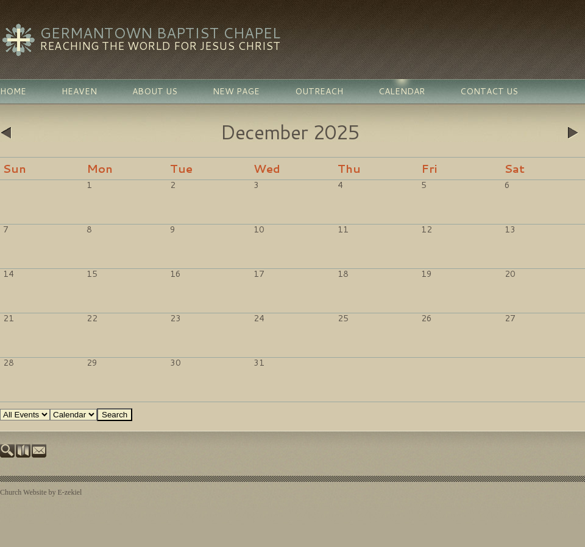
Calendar (401, 91)
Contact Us (489, 91)
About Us (154, 91)
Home (13, 91)
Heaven (79, 91)
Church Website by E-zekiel (41, 492)
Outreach (319, 91)
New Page (236, 91)
